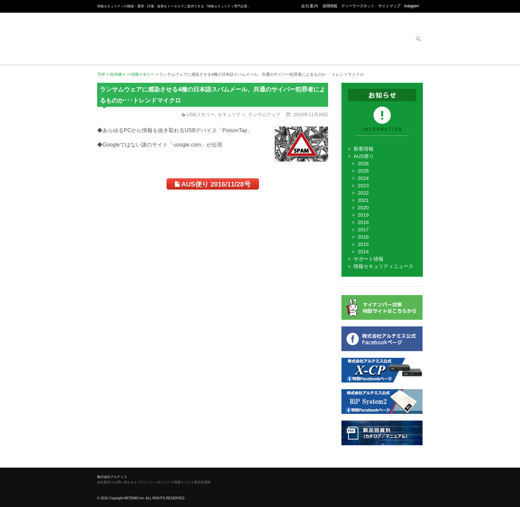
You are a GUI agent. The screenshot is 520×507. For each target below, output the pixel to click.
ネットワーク (287, 39)
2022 (362, 193)
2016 (362, 237)
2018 (362, 222)
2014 (362, 251)
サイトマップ (389, 6)
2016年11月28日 (310, 114)
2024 (362, 178)
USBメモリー (201, 114)
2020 (362, 207)
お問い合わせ (392, 39)
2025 (362, 171)
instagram (411, 6)
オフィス (235, 39)
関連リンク (182, 482)
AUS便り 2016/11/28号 (213, 184)
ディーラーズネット (357, 6)
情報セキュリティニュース (383, 266)
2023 (362, 185)
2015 (362, 244)
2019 (362, 215)
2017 (362, 229)
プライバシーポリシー (154, 482)
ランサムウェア (264, 114)
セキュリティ (183, 39)
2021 (362, 200)
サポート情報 (368, 259)
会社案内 (309, 6)
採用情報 (329, 6)
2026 (362, 163)
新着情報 (363, 149)
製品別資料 (202, 482)
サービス (339, 39)
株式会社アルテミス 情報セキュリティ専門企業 (124, 31)
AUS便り (363, 156)
